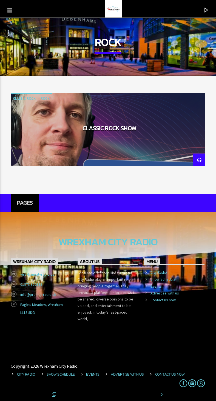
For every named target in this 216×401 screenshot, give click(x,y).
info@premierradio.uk (38, 294)
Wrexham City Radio (108, 242)
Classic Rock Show (110, 128)
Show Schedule (163, 279)
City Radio (158, 272)
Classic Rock (24, 98)
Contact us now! (163, 299)
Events (156, 286)
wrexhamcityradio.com (39, 274)
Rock (45, 98)
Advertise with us (164, 293)
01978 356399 (31, 284)
